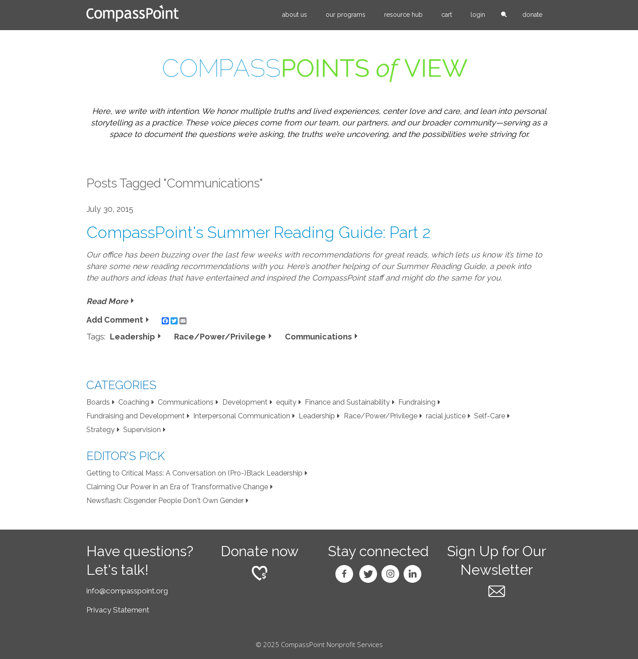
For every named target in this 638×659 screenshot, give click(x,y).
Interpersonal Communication (241, 416)
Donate (532, 14)
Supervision (142, 429)
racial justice (446, 416)
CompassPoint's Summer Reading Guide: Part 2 (258, 232)
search (503, 15)
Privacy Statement (117, 609)
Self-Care (489, 416)
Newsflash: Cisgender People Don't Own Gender (165, 500)
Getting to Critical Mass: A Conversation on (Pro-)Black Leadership (194, 473)
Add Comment (114, 319)
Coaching (133, 402)
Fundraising (417, 402)
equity (286, 402)
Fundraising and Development (135, 416)
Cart (446, 14)
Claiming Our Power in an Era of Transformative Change (177, 487)
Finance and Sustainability (347, 402)
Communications (318, 336)
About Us (294, 14)
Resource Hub (403, 14)
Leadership (132, 336)
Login (478, 14)
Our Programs (346, 14)
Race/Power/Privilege (220, 336)
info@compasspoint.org (127, 590)
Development (245, 402)
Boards (98, 402)
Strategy (100, 429)
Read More (107, 301)
